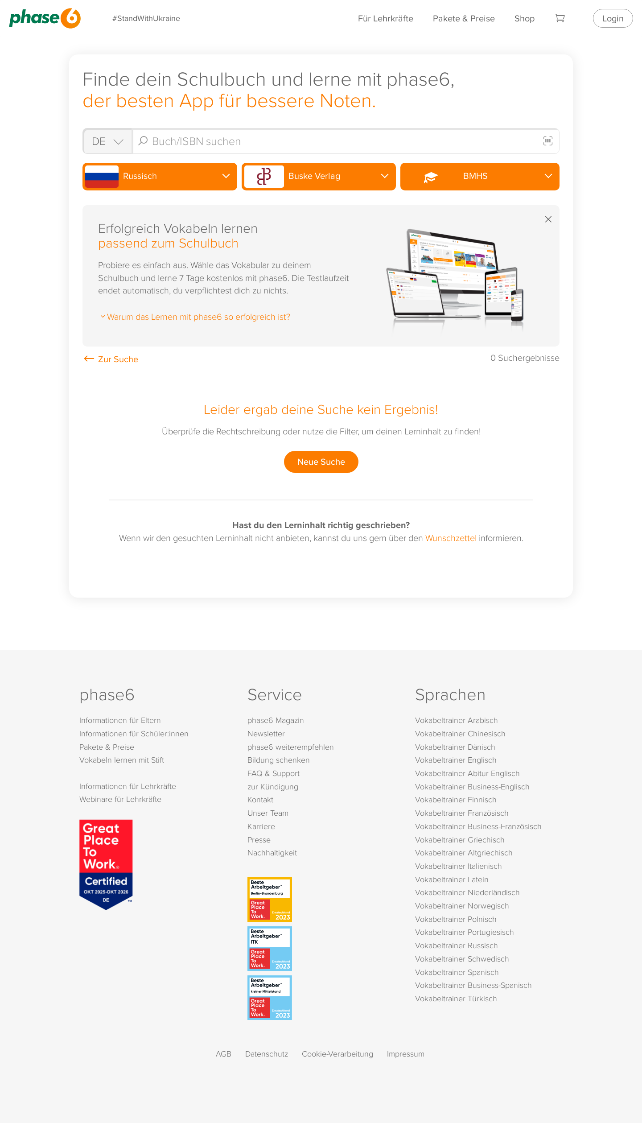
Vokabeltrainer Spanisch (457, 972)
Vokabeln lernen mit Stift (121, 759)
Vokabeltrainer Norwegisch (462, 905)
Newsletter (266, 733)
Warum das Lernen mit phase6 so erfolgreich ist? (194, 316)
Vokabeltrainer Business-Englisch (472, 786)
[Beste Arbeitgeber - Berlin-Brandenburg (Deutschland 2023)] (323, 899)
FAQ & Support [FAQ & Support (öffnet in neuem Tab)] (273, 773)
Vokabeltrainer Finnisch (456, 799)
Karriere (261, 826)
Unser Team (267, 812)
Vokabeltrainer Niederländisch (467, 892)
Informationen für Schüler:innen (134, 733)
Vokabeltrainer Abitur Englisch (467, 773)
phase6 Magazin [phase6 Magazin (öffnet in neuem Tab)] (275, 720)
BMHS (445, 176)
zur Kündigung (272, 786)
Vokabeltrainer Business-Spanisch (473, 985)
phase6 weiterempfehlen (290, 746)
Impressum (405, 1053)
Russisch (121, 176)
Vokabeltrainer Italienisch (458, 865)
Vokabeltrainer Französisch (462, 812)
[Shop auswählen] (107, 141)
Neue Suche (321, 461)
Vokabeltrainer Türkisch (456, 998)
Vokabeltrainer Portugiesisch (464, 931)
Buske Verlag (292, 176)
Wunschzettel (451, 537)
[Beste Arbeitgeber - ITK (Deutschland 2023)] (323, 948)
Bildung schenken (278, 759)
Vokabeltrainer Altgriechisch (464, 852)
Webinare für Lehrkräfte (120, 799)
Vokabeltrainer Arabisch (456, 720)
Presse (259, 839)
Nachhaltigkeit (272, 852)
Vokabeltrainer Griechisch (460, 839)
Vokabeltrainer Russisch (456, 945)
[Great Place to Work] (106, 863)
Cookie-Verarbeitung (337, 1053)
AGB (223, 1053)
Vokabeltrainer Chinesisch (460, 733)
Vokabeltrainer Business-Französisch (478, 826)
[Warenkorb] (560, 18)
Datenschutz (266, 1053)
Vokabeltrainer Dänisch (455, 746)
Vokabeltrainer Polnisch (456, 919)
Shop (524, 18)
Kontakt (260, 799)
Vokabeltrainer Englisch (456, 759)
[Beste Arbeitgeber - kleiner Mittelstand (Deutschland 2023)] (323, 997)
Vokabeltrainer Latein (452, 879)
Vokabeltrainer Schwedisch (462, 958)
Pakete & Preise (464, 18)
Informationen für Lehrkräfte (127, 786)
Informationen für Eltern (120, 720)
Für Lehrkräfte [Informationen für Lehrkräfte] (385, 18)
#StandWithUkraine (146, 18)
